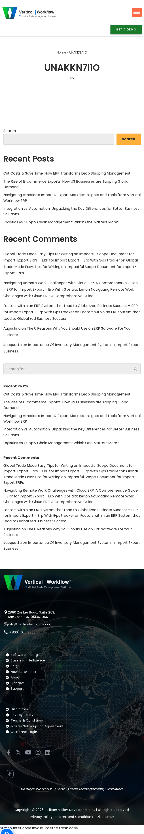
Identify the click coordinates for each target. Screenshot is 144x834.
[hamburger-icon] (137, 12)
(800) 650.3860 (23, 641)
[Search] (67, 370)
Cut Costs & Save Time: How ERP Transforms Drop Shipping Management (67, 173)
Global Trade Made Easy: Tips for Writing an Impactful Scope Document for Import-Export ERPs (71, 267)
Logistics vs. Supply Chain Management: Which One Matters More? (61, 222)
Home (61, 52)
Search (9, 130)
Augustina (12, 329)
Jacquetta (12, 346)
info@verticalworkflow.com (30, 633)
